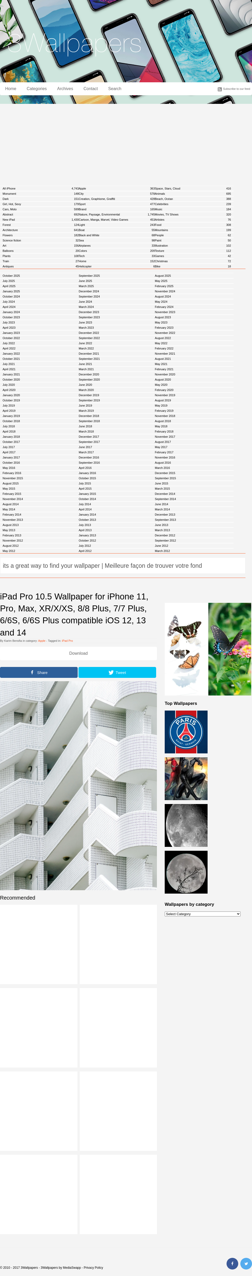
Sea (117, 240)
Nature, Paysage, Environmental (117, 214)
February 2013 (12, 535)
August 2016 (163, 462)
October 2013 (87, 519)
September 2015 (165, 478)
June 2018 (85, 426)
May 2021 (161, 364)
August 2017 (163, 441)
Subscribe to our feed (236, 88)
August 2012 (11, 545)
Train (41, 261)
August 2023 (163, 317)
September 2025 (89, 275)
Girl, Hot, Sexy (41, 204)
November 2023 (165, 312)
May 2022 (161, 343)
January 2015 (87, 493)
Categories (37, 88)
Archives (65, 88)
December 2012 (165, 535)
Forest (41, 224)
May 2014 (9, 509)
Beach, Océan (193, 198)
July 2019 (9, 405)
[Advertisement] (126, 142)
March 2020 (86, 389)
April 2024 (9, 306)
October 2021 (11, 358)
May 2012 (9, 550)
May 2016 (9, 467)
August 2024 (163, 296)
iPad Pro (67, 640)
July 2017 (9, 447)
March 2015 (162, 488)
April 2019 (9, 410)
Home (10, 88)
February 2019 (164, 410)
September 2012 (165, 540)
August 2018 (163, 421)
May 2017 (161, 447)
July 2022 (9, 343)
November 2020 (165, 374)
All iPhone (41, 188)
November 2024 (165, 291)
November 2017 (165, 436)
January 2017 (11, 457)
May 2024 (161, 301)
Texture (193, 250)
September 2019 (89, 400)
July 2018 (9, 426)
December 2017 (89, 436)
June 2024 (85, 301)
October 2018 (11, 421)
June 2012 (161, 545)
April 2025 (9, 286)
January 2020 (11, 395)
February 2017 (164, 452)
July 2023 (9, 322)
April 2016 (85, 467)
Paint (193, 240)
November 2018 (165, 415)
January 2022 (11, 353)
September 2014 (165, 499)
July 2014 (85, 504)
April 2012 (85, 550)
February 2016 (12, 473)
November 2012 (13, 540)
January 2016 (87, 473)
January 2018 (11, 436)
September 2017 (89, 441)
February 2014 (12, 514)
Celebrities (193, 204)
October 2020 (11, 379)
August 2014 (11, 504)
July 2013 (85, 524)
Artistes (193, 219)
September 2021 (89, 358)
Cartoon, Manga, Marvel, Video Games (117, 219)
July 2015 (85, 483)
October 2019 (11, 400)
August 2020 (163, 379)
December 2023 (89, 312)
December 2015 (165, 473)
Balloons (41, 250)
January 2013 (87, 535)
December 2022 (89, 332)
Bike (193, 266)
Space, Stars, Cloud (193, 188)
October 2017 (11, 441)
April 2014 (85, 509)
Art (41, 245)
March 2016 (162, 467)
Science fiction (41, 240)
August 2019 (163, 400)
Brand (117, 209)
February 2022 (164, 348)
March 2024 (86, 306)
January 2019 (11, 415)
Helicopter (117, 266)
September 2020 (89, 379)
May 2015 (9, 488)
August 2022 (163, 338)
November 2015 (13, 478)
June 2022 (85, 343)
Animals (193, 193)
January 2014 (87, 514)
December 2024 (89, 291)
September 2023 (89, 317)
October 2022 (11, 338)
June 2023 (85, 322)
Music (193, 209)
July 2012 (85, 545)
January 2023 (11, 332)
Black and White (117, 235)
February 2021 (164, 369)
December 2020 (89, 374)
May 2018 (161, 426)
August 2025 (163, 275)
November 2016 (165, 457)
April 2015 (85, 488)
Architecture (41, 230)
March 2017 (86, 452)
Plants (41, 256)
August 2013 (11, 524)
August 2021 (163, 358)
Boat (117, 230)
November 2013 (13, 519)
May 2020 (161, 384)
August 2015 (11, 483)
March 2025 (86, 286)
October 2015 (87, 478)
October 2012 (87, 540)
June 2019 (85, 405)
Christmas (193, 261)
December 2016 (89, 457)
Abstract (41, 214)
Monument (41, 193)
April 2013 (85, 530)
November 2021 (165, 353)
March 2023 (86, 327)
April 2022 (9, 348)
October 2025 (11, 275)
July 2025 (9, 280)
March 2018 (86, 431)
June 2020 (85, 384)
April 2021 (9, 369)
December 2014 (165, 493)
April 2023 (9, 327)
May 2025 (161, 280)
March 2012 (162, 550)
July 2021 (9, 364)
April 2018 (9, 431)
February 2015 (12, 493)
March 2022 (86, 348)
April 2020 (9, 389)
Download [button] (78, 653)
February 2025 (164, 286)
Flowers (41, 235)
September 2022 (89, 338)
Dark (41, 198)
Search (115, 88)
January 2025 (11, 291)
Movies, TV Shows (193, 214)
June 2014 (161, 504)
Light (117, 224)
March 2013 (162, 530)
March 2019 (86, 410)
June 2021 (85, 364)
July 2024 (9, 301)
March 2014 (162, 509)
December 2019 (89, 395)
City (117, 193)
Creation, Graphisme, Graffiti (117, 198)
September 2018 (89, 421)
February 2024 (164, 306)
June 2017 (85, 447)
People (193, 235)
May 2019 (161, 405)
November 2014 (13, 499)
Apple (117, 188)
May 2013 (9, 530)
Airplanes (117, 245)
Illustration (193, 245)
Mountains (193, 230)
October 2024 (11, 296)
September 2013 (165, 519)
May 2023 (161, 322)
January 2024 (11, 312)
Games (193, 256)
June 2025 (85, 280)
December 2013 (165, 514)
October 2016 (11, 462)
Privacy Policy (93, 1268)
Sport (117, 204)
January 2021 (11, 374)
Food (193, 224)
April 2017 (9, 452)
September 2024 (89, 296)
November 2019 (165, 395)
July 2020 (9, 384)
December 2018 (89, 415)
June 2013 (161, 524)
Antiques (41, 266)
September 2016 (89, 462)
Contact (90, 88)
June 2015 (161, 483)
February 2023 (164, 327)
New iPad (41, 219)
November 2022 (165, 332)
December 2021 (89, 353)
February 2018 (164, 431)
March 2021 (86, 369)
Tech (117, 256)
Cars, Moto (41, 209)
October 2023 (11, 317)
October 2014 (87, 499)
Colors (117, 250)
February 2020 (164, 389)
